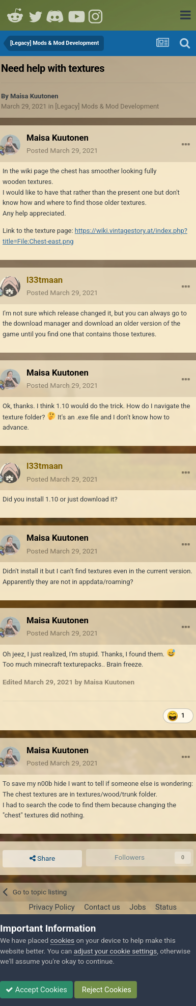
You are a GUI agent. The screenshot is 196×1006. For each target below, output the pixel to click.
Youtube (76, 15)
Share (42, 859)
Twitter (35, 15)
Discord (56, 15)
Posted (62, 150)
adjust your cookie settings (115, 951)
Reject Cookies (105, 989)
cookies (62, 940)
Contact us (102, 907)
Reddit (15, 15)
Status (166, 907)
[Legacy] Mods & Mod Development (107, 106)
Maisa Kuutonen (34, 96)
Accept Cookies (36, 989)
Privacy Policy (51, 907)
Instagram (97, 15)
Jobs (137, 907)
